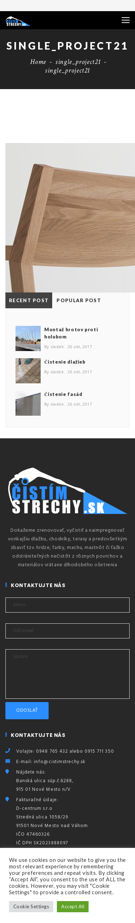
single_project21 (77, 61)
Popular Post (79, 300)
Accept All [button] (72, 906)
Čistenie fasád (63, 394)
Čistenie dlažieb (65, 362)
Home (38, 61)
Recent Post (29, 300)
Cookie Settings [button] (31, 906)
